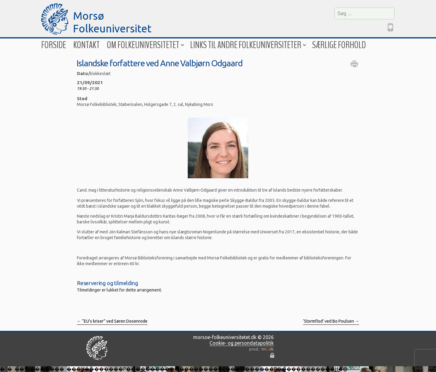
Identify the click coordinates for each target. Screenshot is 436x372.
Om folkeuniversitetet (145, 45)
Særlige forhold (339, 45)
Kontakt (86, 45)
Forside (53, 45)
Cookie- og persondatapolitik (242, 343)
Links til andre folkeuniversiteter (247, 45)
